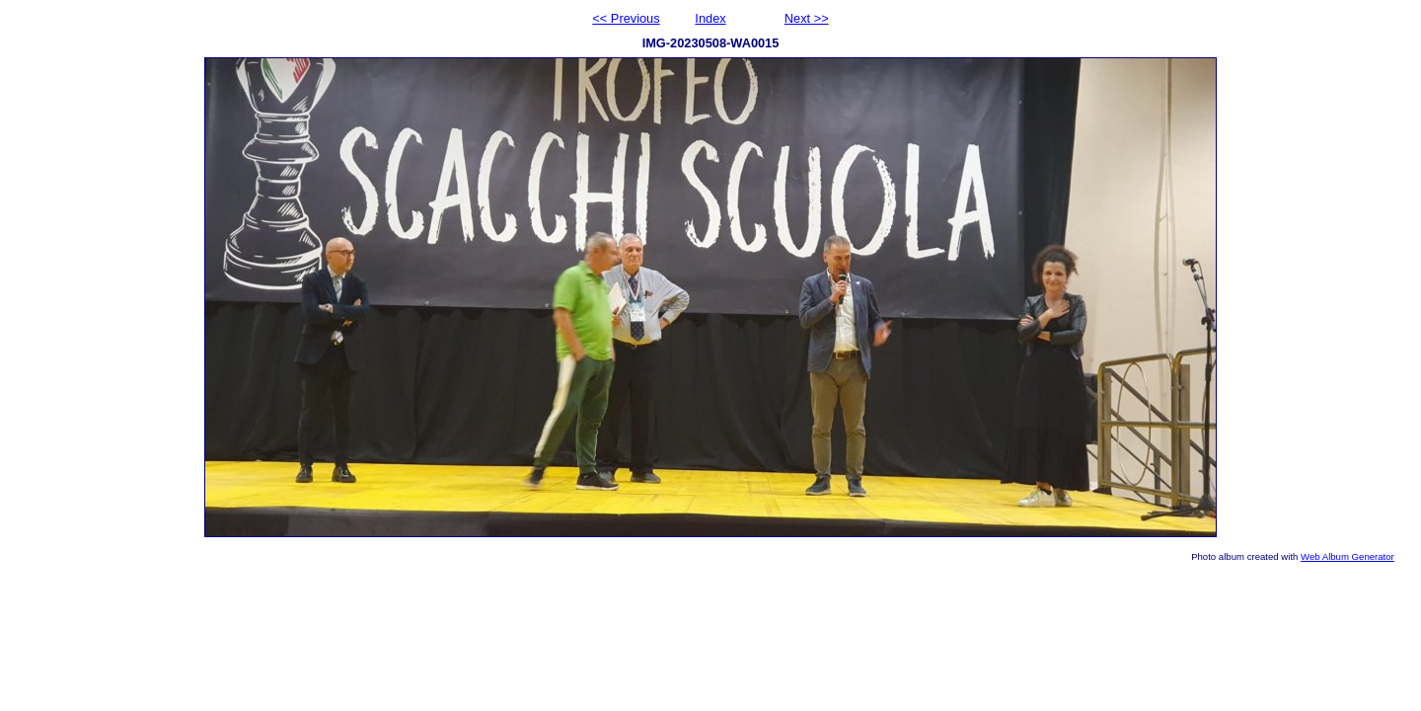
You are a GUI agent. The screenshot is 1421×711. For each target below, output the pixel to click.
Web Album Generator (1347, 556)
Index (710, 18)
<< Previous (625, 18)
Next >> (807, 18)
